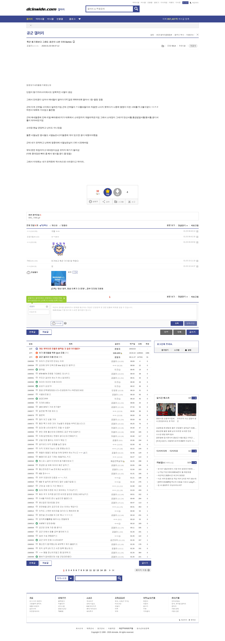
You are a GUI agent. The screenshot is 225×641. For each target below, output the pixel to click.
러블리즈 (61, 604)
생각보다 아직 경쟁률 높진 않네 (51, 444)
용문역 (40, 415)
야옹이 (145, 604)
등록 (177, 323)
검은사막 (33, 609)
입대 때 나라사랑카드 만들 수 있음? (53, 428)
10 (87, 570)
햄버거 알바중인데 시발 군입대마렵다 (53, 557)
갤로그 (156, 2)
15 (105, 570)
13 (98, 570)
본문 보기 (171, 225)
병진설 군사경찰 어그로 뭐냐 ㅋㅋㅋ (53, 515)
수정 (166, 332)
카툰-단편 (175, 611)
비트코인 (118, 604)
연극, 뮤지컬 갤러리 (179, 604)
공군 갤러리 (35, 33)
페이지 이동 (143, 570)
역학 (116, 611)
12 (94, 570)
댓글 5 (193, 46)
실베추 (93, 201)
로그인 (185, 3)
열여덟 (40, 369)
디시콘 (178, 2)
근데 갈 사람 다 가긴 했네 (48, 486)
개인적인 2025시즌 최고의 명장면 (171, 475)
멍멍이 (145, 601)
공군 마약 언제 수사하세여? (49, 540)
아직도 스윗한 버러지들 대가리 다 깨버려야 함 (57, 511)
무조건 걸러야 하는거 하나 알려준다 (53, 378)
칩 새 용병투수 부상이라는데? (170, 485)
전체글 (32, 332)
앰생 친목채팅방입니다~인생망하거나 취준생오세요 (60, 390)
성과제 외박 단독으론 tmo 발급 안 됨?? (54, 365)
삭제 (197, 231)
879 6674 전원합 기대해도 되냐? (51, 374)
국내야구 (90, 601)
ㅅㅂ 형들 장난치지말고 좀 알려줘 (52, 552)
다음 (110, 570)
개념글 (45, 332)
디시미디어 (162, 451)
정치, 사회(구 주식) (122, 601)
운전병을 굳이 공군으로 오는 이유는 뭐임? (55, 507)
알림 (188, 350)
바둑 (116, 609)
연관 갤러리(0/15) (164, 35)
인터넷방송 (176, 601)
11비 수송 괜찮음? (45, 536)
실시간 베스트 (163, 398)
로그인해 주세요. (165, 344)
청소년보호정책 (143, 628)
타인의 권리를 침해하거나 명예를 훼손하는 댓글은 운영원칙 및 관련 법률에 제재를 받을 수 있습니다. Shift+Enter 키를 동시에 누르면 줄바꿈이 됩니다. (93, 308)
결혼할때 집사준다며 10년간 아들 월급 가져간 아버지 (176, 438)
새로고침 (195, 225)
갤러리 (29, 19)
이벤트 (171, 2)
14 (101, 570)
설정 (152, 35)
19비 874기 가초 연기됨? (48, 407)
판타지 (174, 606)
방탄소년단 (62, 609)
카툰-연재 (175, 609)
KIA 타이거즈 (91, 606)
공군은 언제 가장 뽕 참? (48, 527)
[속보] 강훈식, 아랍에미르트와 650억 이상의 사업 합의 (176, 441)
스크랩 (162, 46)
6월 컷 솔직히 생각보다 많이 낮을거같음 (55, 482)
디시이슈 (174, 451)
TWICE (60, 611)
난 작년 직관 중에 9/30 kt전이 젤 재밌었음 (174, 472)
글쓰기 (192, 332)
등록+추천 (190, 323)
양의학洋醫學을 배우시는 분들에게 (52, 519)
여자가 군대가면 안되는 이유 (50, 361)
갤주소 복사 (179, 35)
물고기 (145, 606)
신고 (131, 201)
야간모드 (194, 3)
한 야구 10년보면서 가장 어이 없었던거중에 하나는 (177, 469)
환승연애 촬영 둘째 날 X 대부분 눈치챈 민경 (173, 431)
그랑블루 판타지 (35, 604)
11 (90, 570)
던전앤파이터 (34, 611)
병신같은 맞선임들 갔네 (47, 503)
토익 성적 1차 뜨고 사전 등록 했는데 (53, 548)
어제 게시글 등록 (176, 19)
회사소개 (79, 628)
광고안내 (100, 628)
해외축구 (90, 611)
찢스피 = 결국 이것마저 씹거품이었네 (53, 461)
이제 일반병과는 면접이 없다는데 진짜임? (55, 436)
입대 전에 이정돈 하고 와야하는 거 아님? (55, 490)
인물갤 (149, 2)
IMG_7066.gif (34, 218)
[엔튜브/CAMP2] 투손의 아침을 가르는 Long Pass (177, 482)
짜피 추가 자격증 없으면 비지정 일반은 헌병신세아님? (61, 494)
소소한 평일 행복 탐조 (165, 434)
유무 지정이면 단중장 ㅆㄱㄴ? (50, 478)
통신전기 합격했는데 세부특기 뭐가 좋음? (55, 544)
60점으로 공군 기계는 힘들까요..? (52, 457)
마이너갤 (136, 2)
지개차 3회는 (43, 403)
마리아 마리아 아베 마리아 (49, 382)
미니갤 (143, 2)
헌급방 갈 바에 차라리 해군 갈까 (51, 465)
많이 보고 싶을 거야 (46, 419)
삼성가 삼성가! (44, 386)
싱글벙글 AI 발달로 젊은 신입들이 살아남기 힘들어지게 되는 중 (176, 428)
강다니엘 (61, 606)
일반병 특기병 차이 (45, 411)
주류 (145, 609)
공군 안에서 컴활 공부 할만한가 (51, 532)
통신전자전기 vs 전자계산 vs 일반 (52, 469)
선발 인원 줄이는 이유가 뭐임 (50, 440)
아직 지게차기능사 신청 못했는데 (52, 448)
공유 (106, 201)
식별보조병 (42, 394)
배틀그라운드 (34, 606)
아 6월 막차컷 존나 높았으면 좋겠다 (53, 498)
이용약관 (111, 628)
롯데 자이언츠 (92, 609)
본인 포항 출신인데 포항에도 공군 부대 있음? (57, 432)
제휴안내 (90, 628)
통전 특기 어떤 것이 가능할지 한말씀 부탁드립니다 (59, 423)
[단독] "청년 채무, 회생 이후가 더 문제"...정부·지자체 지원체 (77, 289)
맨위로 (192, 620)
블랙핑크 (61, 601)
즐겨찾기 (165, 350)
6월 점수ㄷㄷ (43, 473)
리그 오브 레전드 (36, 601)
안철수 (117, 606)
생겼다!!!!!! (42, 399)
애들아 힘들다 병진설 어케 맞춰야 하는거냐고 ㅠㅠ (59, 453)
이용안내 (190, 35)
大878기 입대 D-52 (45, 523)
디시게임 (164, 2)
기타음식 (146, 611)
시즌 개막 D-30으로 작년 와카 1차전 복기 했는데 (177, 479)
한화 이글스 (91, 604)
